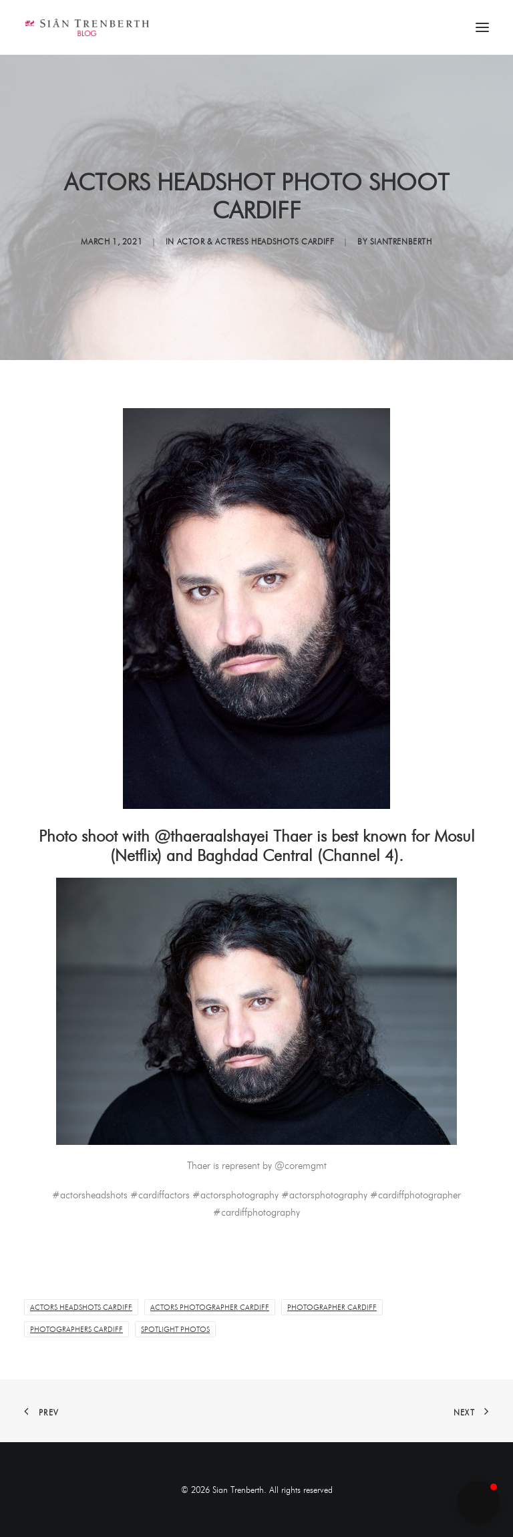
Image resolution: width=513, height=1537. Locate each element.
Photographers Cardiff (76, 1329)
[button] (478, 1502)
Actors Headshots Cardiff (81, 1307)
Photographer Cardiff (332, 1307)
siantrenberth (401, 241)
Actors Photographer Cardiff (209, 1307)
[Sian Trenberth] (86, 27)
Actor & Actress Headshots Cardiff (256, 241)
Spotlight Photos (175, 1329)
